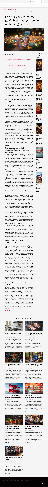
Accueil (5, 9)
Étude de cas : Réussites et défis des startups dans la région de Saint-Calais (13, 397)
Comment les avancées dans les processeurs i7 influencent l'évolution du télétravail (34, 366)
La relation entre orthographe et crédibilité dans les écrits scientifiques (33, 397)
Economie (5, 480)
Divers (33, 480)
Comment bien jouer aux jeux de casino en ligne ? (39, 118)
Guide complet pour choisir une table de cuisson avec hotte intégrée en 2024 (13, 334)
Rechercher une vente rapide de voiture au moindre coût (39, 188)
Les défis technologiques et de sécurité (15, 63)
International (12, 480)
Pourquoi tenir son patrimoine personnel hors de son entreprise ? (39, 140)
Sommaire (10, 54)
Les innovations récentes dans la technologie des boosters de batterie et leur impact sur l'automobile (13, 366)
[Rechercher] (35, 1)
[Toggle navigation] (5, 5)
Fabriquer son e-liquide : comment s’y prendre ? (12, 427)
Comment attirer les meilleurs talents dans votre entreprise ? (39, 97)
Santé (18, 480)
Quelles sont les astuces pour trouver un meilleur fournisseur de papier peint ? (39, 165)
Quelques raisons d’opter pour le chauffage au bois (39, 75)
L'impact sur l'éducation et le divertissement (16, 65)
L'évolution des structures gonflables (14, 56)
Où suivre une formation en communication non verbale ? (33, 334)
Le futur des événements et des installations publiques (18, 67)
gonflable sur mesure (21, 136)
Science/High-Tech (12, 9)
